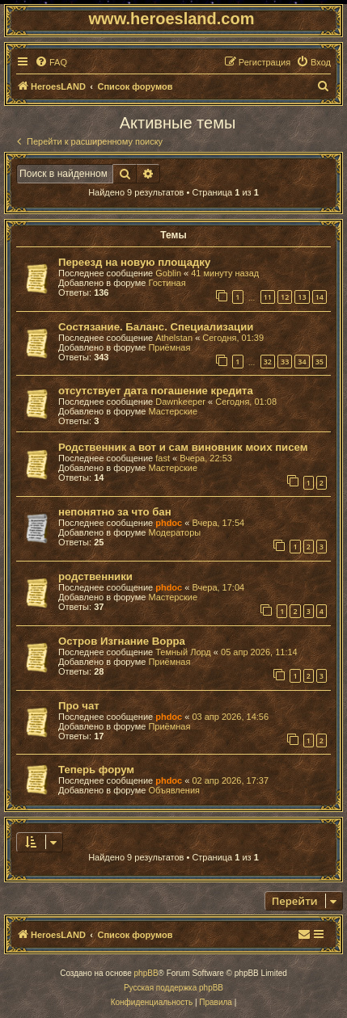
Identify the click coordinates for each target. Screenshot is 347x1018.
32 (268, 361)
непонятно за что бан (114, 512)
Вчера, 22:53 (206, 458)
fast (162, 458)
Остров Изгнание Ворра (121, 641)
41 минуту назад (225, 273)
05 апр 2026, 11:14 (259, 652)
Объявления (174, 790)
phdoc (168, 523)
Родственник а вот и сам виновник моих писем (182, 447)
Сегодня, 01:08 (246, 401)
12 (285, 297)
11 (268, 297)
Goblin (168, 273)
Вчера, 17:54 (218, 523)
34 (302, 361)
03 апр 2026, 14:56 (230, 716)
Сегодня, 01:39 (233, 338)
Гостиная (166, 283)
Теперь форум (96, 770)
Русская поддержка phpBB (173, 987)
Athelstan (174, 338)
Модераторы (174, 532)
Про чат (78, 706)
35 (319, 361)
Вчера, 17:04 (218, 587)
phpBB (146, 973)
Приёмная (169, 347)
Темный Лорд (183, 652)
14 (319, 297)
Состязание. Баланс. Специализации (155, 327)
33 (285, 361)
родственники (95, 576)
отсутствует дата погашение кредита (155, 391)
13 (302, 297)
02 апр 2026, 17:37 (230, 780)
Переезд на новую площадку (134, 262)
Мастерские (172, 411)
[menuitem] (51, 62)
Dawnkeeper (180, 401)
